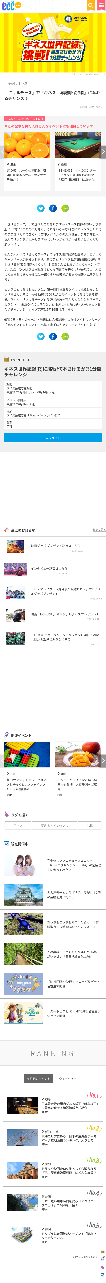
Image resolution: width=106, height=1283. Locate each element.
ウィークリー (67, 1079)
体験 (24, 83)
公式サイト (53, 437)
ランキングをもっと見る (84, 1256)
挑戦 (90, 825)
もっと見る (99, 529)
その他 (12, 83)
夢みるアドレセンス (54, 825)
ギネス (17, 825)
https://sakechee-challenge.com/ (88, 74)
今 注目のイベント (38, 1079)
